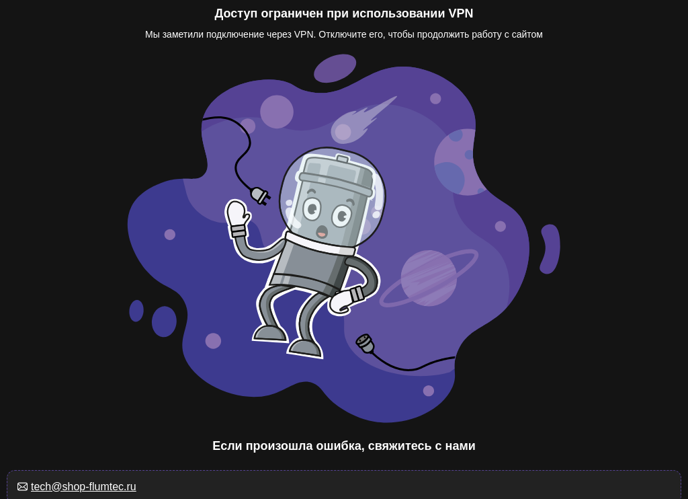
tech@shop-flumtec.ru (83, 486)
